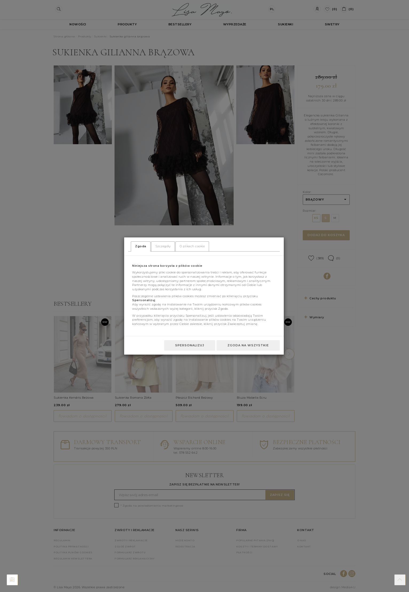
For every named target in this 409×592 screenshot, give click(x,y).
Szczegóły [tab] (163, 246)
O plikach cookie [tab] (192, 246)
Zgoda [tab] (140, 246)
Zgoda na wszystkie (248, 345)
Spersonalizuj (189, 345)
